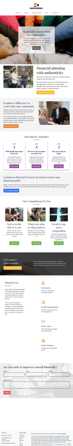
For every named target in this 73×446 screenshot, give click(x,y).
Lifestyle (21, 445)
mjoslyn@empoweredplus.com (8, 443)
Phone (50, 371)
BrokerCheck (63, 433)
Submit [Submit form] (7, 393)
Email (27, 371)
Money (20, 443)
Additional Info (7, 380)
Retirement (21, 435)
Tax (20, 442)
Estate (20, 438)
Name (5, 371)
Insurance (21, 440)
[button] (18, 12)
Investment (21, 437)
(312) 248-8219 (8, 435)
